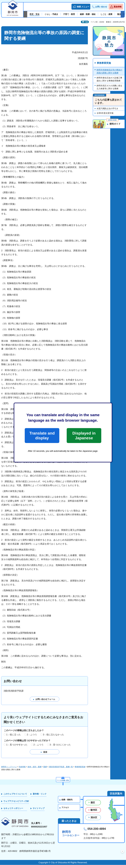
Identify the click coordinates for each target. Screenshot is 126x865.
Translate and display (42, 435)
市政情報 (22, 767)
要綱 (45, 767)
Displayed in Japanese (83, 435)
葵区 (93, 802)
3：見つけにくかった (60, 744)
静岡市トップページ (9, 767)
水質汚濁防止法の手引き (107, 109)
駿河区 (94, 810)
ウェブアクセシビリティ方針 (16, 801)
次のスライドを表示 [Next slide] (122, 14)
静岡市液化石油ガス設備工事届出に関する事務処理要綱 (109, 79)
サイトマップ (39, 808)
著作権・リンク (40, 794)
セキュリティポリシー (13, 808)
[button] (80, 7)
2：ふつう (32, 734)
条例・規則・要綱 (34, 767)
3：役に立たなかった (53, 734)
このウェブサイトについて (15, 794)
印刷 (86, 22)
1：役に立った (13, 734)
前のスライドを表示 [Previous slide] (25, 14)
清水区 (94, 817)
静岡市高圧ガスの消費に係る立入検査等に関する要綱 (109, 87)
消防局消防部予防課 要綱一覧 (61, 767)
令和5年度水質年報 (105, 113)
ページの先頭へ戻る (63, 780)
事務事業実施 (104, 63)
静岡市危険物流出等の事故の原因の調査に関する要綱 (109, 71)
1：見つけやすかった (16, 744)
